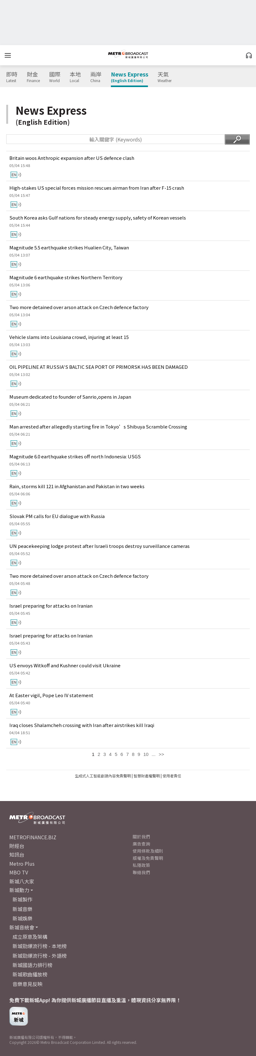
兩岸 (96, 77)
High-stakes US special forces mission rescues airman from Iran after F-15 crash (96, 187)
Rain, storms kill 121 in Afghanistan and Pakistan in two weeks (77, 486)
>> (161, 754)
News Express (129, 77)
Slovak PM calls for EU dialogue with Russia (57, 516)
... (154, 754)
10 (146, 754)
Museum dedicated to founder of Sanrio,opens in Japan (70, 396)
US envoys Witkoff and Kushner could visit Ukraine (65, 665)
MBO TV (18, 872)
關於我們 (141, 836)
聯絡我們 (141, 872)
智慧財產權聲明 (147, 775)
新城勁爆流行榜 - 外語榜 (39, 955)
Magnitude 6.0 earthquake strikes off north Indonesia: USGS (75, 456)
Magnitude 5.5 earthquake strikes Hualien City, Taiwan (69, 247)
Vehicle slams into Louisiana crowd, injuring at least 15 (69, 337)
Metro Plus (22, 863)
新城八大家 (21, 881)
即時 (11, 77)
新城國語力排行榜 (32, 965)
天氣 (165, 77)
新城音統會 (21, 927)
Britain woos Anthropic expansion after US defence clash (71, 158)
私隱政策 (141, 865)
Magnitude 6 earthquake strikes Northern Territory (65, 277)
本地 (75, 77)
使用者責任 (172, 775)
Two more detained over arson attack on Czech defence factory (79, 307)
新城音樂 (22, 909)
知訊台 (16, 854)
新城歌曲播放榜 (29, 974)
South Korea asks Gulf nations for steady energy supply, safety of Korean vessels (97, 217)
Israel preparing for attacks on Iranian (50, 605)
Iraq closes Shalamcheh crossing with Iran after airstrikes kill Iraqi (81, 725)
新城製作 (22, 899)
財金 (33, 77)
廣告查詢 (141, 844)
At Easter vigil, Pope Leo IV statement (51, 695)
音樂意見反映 (27, 984)
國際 (54, 77)
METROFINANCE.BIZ (32, 837)
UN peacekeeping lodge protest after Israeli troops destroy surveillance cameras (99, 546)
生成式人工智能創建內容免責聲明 (103, 775)
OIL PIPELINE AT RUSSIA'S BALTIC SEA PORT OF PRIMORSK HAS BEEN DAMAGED (98, 367)
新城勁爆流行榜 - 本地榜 (39, 946)
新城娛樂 (22, 918)
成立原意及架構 (29, 936)
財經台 (16, 846)
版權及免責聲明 (148, 858)
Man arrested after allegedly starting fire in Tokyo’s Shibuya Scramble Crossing (98, 426)
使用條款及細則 (148, 851)
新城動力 (19, 890)
